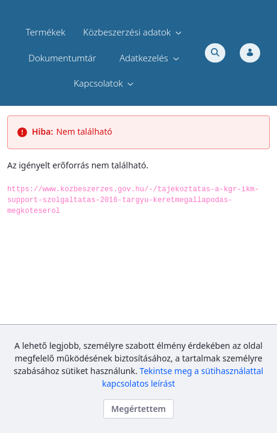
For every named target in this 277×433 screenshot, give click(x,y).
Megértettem (138, 408)
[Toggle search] (215, 53)
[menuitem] (45, 32)
